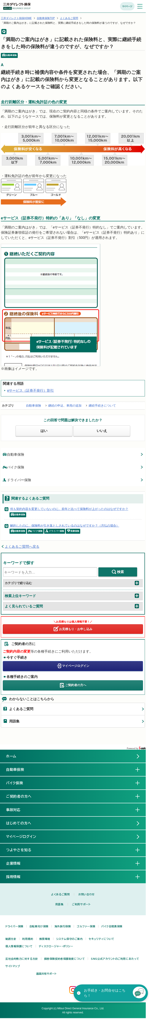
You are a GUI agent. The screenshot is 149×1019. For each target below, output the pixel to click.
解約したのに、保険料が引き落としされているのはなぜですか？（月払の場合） (64, 525)
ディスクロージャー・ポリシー (56, 946)
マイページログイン (75, 666)
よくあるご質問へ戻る (22, 547)
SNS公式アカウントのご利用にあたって (115, 958)
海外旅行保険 (62, 926)
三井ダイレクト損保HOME (16, 18)
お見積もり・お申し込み (75, 629)
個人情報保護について (19, 946)
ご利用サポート (81, 904)
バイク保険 (13, 467)
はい (43, 431)
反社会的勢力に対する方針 (21, 958)
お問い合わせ (86, 894)
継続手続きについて (102, 405)
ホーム (11, 756)
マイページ (127, 6)
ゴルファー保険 (86, 926)
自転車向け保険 (38, 926)
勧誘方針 (10, 939)
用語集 (14, 721)
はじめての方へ (19, 823)
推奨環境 (44, 939)
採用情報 (17, 876)
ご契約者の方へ (75, 685)
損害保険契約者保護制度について (64, 958)
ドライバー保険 (17, 480)
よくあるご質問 (69, 18)
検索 (120, 572)
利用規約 (27, 939)
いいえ (102, 431)
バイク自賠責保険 (111, 926)
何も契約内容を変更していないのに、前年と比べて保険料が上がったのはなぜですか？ (69, 509)
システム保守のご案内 (69, 939)
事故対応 (17, 809)
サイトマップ (12, 966)
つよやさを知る (22, 850)
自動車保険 (33, 405)
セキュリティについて (101, 939)
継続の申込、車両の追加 (65, 405)
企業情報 (17, 863)
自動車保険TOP (46, 18)
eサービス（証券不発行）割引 (30, 390)
